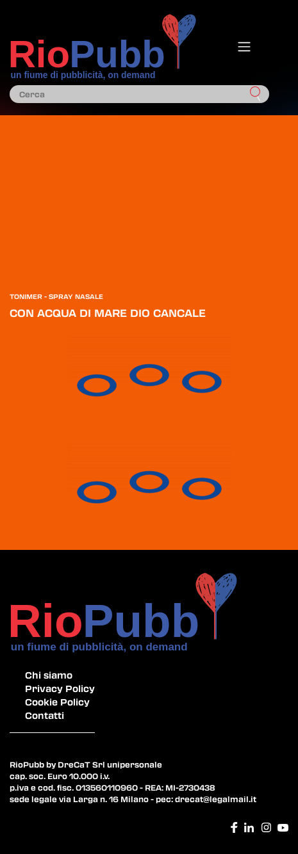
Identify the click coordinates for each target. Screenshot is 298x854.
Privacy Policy (60, 688)
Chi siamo (48, 674)
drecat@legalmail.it (215, 799)
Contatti (44, 715)
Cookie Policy (57, 701)
